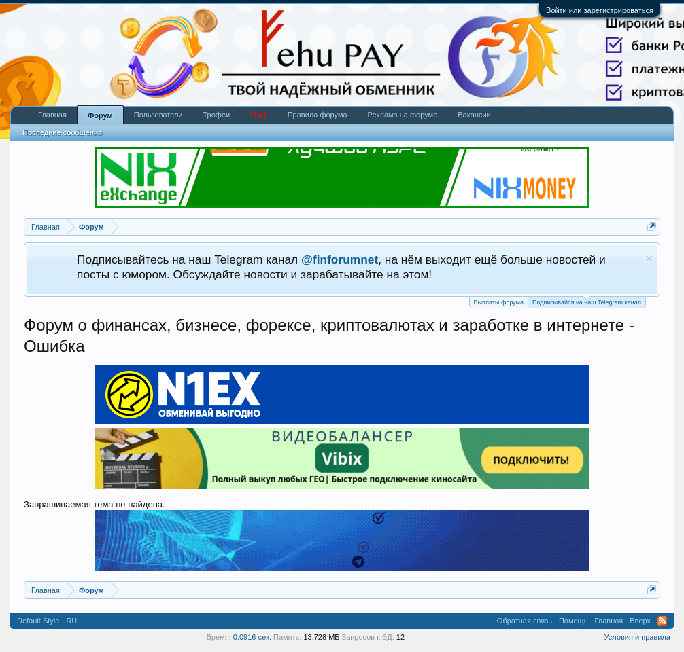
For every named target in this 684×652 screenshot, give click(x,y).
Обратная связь (524, 621)
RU (71, 621)
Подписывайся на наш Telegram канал (586, 301)
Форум (100, 115)
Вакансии (474, 115)
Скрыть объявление (649, 258)
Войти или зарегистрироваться (599, 10)
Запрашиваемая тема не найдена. (94, 504)
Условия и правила (637, 637)
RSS (662, 621)
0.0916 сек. (252, 637)
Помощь (573, 621)
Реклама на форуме (403, 115)
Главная (52, 115)
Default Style (38, 621)
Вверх (640, 621)
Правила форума (317, 115)
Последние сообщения (62, 132)
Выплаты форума (499, 302)
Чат (258, 114)
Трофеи (216, 115)
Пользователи (158, 115)
